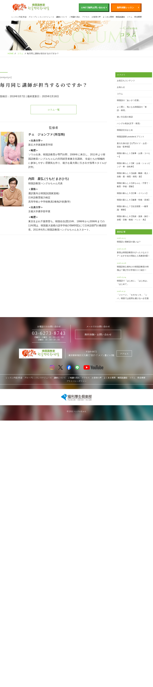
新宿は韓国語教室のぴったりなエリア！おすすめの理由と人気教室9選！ (134, 252)
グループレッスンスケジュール (41, 16)
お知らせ (121, 87)
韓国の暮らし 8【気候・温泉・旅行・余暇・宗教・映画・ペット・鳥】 (133, 218)
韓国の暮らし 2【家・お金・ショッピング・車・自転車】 (133, 165)
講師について (61, 16)
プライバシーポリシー (76, 381)
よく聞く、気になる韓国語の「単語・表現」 (132, 108)
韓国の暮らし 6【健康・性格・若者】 (133, 200)
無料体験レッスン (125, 7)
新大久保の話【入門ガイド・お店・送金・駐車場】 (133, 145)
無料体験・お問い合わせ (98, 334)
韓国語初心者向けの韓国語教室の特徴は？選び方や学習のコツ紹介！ (134, 266)
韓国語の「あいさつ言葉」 (129, 100)
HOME (11, 53)
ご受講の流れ (74, 16)
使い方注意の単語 (125, 117)
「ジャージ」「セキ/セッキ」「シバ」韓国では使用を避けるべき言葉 (134, 294)
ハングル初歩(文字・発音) (128, 123)
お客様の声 (96, 16)
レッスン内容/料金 (19, 16)
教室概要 (138, 16)
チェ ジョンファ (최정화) (46, 134)
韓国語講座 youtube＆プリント (130, 136)
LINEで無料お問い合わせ (93, 7)
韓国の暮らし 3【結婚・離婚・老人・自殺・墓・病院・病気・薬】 (133, 175)
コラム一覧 (53, 109)
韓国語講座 (120, 16)
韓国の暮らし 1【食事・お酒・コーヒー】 (133, 155)
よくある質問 (108, 16)
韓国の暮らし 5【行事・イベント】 (132, 193)
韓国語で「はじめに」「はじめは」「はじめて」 (134, 280)
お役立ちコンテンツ (126, 80)
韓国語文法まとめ (125, 130)
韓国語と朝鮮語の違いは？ (134, 239)
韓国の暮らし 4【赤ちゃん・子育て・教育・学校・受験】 (133, 185)
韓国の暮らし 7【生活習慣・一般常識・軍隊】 (132, 208)
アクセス (86, 16)
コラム (129, 16)
